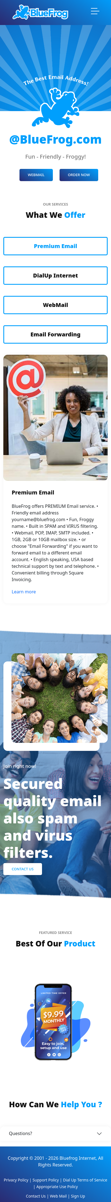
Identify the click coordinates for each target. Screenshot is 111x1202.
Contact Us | (38, 1196)
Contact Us (23, 868)
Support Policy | (48, 1180)
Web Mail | (60, 1196)
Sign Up (78, 1196)
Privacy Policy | (18, 1180)
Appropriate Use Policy (57, 1186)
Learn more (24, 592)
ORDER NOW (79, 174)
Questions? (20, 1133)
